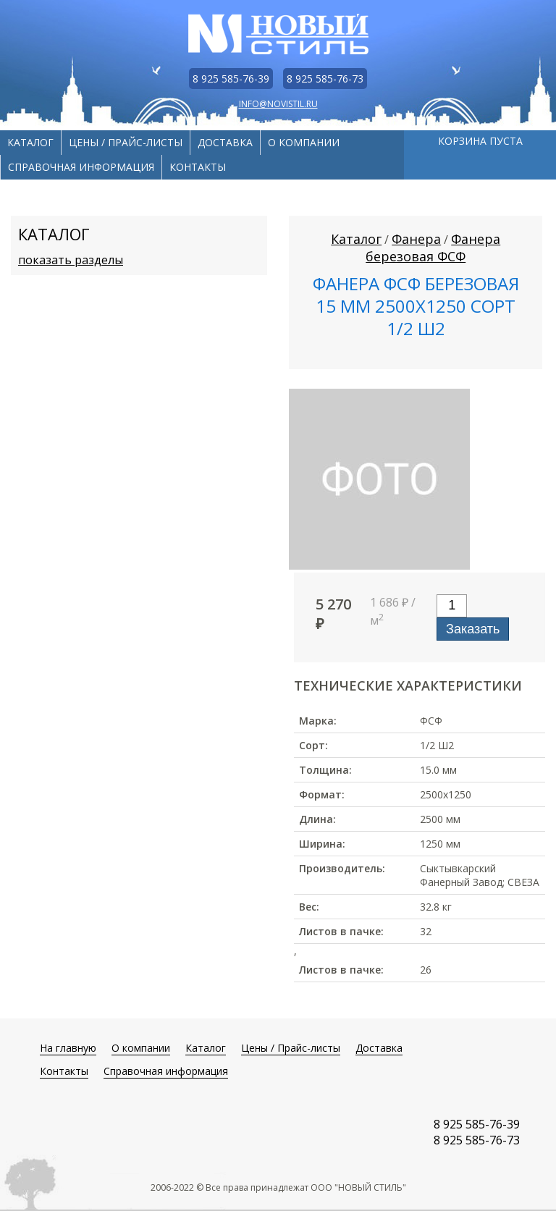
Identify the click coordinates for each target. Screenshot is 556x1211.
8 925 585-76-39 (231, 78)
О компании (304, 142)
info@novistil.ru (278, 104)
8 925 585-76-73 (325, 78)
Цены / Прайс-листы (125, 142)
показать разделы (70, 260)
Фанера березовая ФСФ (433, 247)
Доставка (225, 142)
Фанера (416, 239)
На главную (68, 1048)
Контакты (197, 167)
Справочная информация (81, 167)
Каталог (30, 142)
